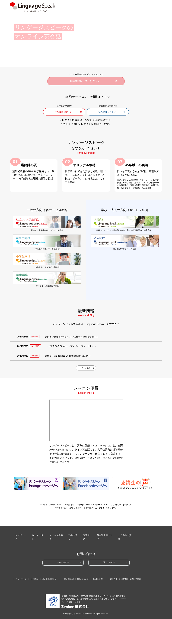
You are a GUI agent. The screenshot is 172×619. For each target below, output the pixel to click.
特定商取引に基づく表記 (28, 575)
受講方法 (86, 534)
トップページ (20, 534)
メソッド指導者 (56, 534)
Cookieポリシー (117, 571)
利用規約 (38, 571)
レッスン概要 (37, 534)
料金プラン (73, 534)
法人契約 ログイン (108, 111)
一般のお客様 (63, 557)
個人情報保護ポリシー (58, 571)
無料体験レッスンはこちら (85, 81)
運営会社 (134, 571)
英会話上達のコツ (104, 534)
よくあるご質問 (124, 534)
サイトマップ (22, 571)
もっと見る (86, 368)
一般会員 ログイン (64, 111)
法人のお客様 (109, 557)
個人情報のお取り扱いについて (89, 571)
